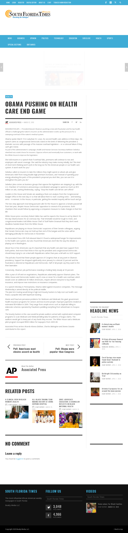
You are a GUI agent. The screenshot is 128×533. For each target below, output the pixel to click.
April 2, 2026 (104, 65)
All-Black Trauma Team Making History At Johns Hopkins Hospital (43, 412)
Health (9, 96)
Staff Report (13, 63)
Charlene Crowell (55, 64)
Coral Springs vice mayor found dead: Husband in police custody (103, 60)
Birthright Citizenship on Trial (112, 385)
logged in (19, 459)
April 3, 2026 (23, 63)
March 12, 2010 (29, 122)
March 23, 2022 (114, 518)
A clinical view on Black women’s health (23, 59)
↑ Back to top (118, 529)
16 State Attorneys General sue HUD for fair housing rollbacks (63, 59)
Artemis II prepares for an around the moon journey (112, 400)
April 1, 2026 (117, 389)
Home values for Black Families (110, 514)
